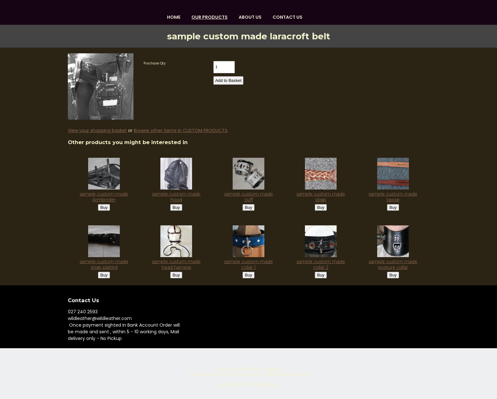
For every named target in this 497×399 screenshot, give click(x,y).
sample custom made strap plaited (104, 264)
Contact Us (287, 17)
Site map (274, 369)
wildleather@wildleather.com (100, 318)
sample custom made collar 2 (320, 264)
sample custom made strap (320, 197)
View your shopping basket (97, 130)
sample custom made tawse (393, 197)
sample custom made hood (176, 197)
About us (250, 17)
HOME (173, 17)
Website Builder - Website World (248, 384)
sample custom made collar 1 (248, 264)
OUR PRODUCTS (209, 17)
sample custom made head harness (176, 264)
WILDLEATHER (250, 369)
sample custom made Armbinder (104, 197)
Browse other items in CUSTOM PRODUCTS (180, 130)
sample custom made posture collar (393, 264)
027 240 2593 (83, 312)
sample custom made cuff (248, 197)
